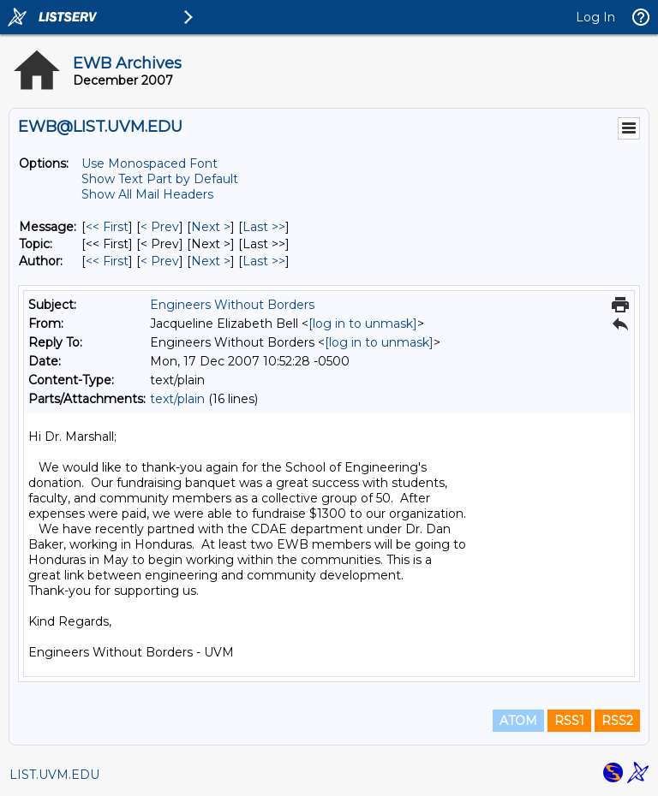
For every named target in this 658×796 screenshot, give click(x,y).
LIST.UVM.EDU (54, 774)
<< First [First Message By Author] (107, 261)
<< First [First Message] (107, 227)
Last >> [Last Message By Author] (263, 261)
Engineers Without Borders (232, 304)
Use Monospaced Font (149, 163)
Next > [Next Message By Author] (210, 261)
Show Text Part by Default (159, 179)
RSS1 (569, 720)
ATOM (518, 720)
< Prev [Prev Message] (160, 227)
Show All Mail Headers (147, 194)
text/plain (177, 399)
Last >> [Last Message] (263, 227)
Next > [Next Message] (210, 227)
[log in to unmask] (362, 323)
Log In (595, 17)
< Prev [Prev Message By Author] (160, 261)
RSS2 (617, 720)
